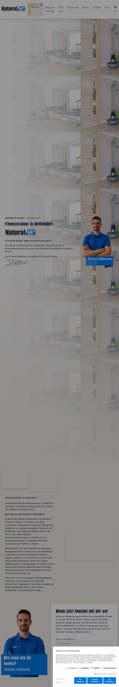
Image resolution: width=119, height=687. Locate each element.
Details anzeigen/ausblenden (106, 674)
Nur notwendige (110, 681)
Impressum (59, 682)
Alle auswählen (80, 681)
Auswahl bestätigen (94, 681)
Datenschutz (60, 679)
